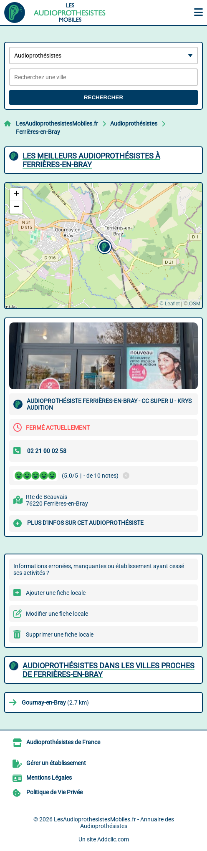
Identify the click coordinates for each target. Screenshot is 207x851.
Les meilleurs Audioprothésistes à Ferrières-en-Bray (91, 160)
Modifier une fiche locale (57, 613)
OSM (194, 304)
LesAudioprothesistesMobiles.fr (57, 123)
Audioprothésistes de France (63, 742)
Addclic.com (113, 839)
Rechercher (103, 97)
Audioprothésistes (133, 123)
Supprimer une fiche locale (59, 634)
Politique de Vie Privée (54, 792)
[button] (103, 245)
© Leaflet (169, 304)
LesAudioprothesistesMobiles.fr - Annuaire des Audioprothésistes (114, 822)
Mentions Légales (49, 777)
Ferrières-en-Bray (38, 131)
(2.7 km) (55, 702)
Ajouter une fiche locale (56, 592)
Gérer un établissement (56, 763)
